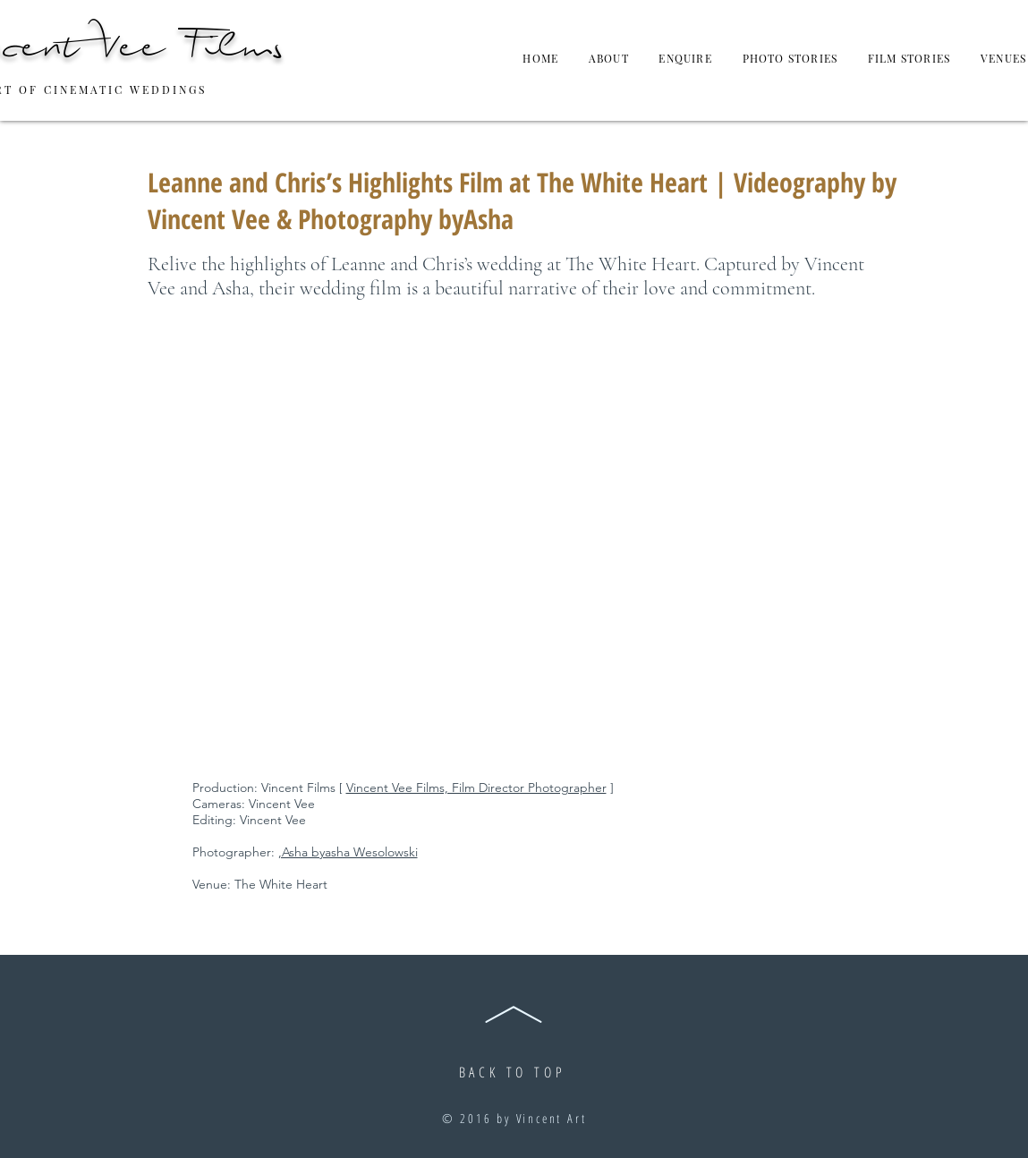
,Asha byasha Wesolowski (348, 852)
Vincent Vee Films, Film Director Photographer (476, 787)
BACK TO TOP (512, 1072)
